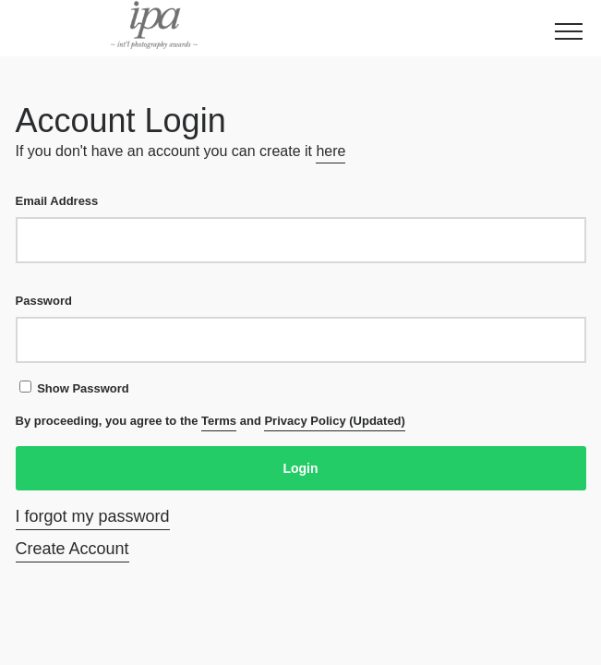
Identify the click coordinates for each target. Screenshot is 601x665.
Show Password (74, 388)
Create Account (72, 548)
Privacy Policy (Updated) (334, 421)
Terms (218, 421)
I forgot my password (93, 516)
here (330, 151)
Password (301, 328)
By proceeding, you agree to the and (210, 422)
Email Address (301, 228)
